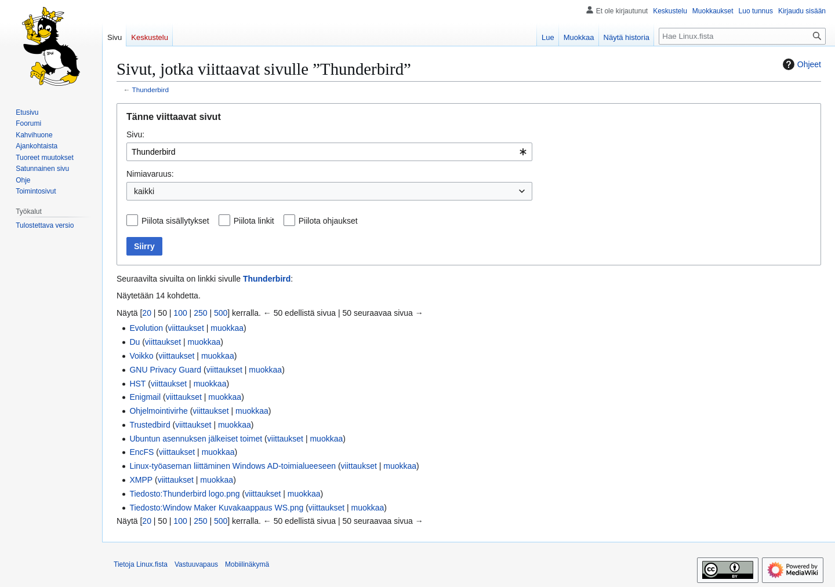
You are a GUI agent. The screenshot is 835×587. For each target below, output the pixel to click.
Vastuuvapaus (196, 564)
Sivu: (135, 134)
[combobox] (329, 152)
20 (146, 313)
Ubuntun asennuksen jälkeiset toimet (195, 438)
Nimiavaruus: (150, 173)
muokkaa (227, 328)
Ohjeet (800, 64)
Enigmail (145, 397)
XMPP (141, 479)
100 (180, 313)
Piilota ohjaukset (328, 220)
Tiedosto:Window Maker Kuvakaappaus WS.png (216, 507)
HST (137, 383)
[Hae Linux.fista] (742, 36)
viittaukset (186, 328)
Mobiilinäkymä (247, 564)
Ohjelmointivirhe (158, 410)
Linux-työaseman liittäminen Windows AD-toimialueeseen (232, 466)
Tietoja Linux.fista (141, 564)
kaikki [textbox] (144, 191)
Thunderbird (150, 89)
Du (134, 342)
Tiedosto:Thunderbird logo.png (184, 493)
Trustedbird (149, 424)
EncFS (141, 452)
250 (200, 313)
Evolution (146, 328)
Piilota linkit (254, 220)
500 (220, 313)
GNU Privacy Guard (165, 369)
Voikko (141, 355)
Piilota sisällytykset (175, 220)
